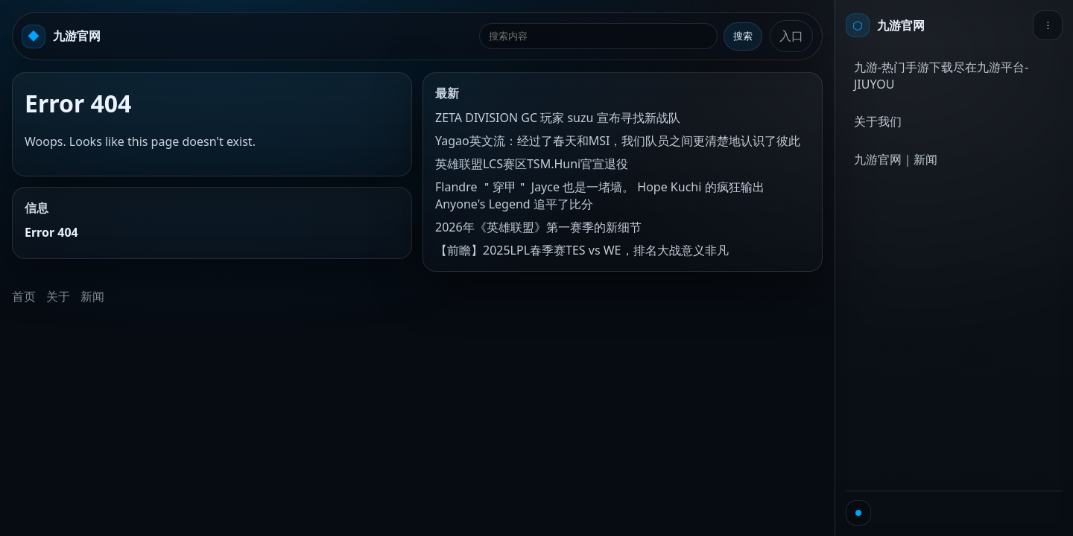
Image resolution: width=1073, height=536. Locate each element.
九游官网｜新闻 (895, 159)
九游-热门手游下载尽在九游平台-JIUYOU (941, 75)
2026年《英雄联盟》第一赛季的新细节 (538, 227)
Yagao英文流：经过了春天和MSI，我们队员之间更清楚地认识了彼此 (617, 141)
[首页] (885, 25)
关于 (58, 296)
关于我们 (878, 121)
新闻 (92, 296)
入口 (791, 36)
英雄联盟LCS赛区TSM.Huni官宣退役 (531, 164)
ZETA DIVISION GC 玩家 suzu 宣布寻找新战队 (557, 117)
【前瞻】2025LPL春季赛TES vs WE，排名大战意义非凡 (582, 250)
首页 (24, 296)
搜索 (743, 36)
